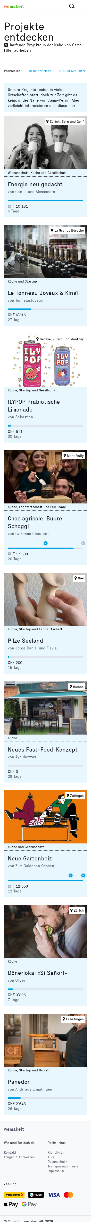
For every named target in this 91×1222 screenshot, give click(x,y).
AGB (51, 1157)
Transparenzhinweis (63, 1166)
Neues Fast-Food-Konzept (43, 749)
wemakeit (14, 1129)
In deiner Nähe (40, 71)
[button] (72, 6)
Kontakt (10, 1152)
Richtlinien (56, 1152)
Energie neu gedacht (35, 184)
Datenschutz (57, 1162)
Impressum (56, 1171)
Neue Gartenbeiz (30, 858)
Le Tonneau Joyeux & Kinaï (43, 293)
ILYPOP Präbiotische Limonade (34, 405)
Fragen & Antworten (19, 1157)
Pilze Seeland (25, 640)
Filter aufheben (17, 50)
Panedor (19, 1081)
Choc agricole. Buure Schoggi (35, 522)
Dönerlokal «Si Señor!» (37, 973)
